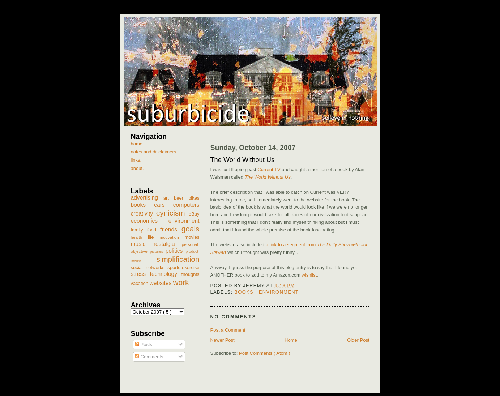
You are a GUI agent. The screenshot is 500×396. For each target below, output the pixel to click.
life (154, 237)
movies (191, 237)
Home (291, 340)
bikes (193, 198)
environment (279, 292)
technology (165, 274)
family (139, 230)
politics (176, 251)
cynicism (172, 213)
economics (149, 221)
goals (190, 229)
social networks (149, 267)
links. (136, 160)
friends (170, 229)
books (244, 292)
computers (186, 205)
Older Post (358, 340)
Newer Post (222, 340)
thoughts (190, 274)
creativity (143, 213)
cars (163, 205)
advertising (147, 198)
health (139, 237)
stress (140, 274)
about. (137, 168)
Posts (143, 344)
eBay (194, 214)
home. (137, 143)
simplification (177, 259)
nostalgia (166, 244)
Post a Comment (227, 330)
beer (181, 198)
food (153, 230)
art (168, 198)
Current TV (268, 169)
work (181, 282)
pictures (158, 252)
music (142, 244)
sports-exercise (183, 267)
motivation (171, 237)
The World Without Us (242, 159)
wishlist (309, 275)
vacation (140, 283)
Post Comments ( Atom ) (264, 353)
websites (161, 283)
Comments (149, 356)
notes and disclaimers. (154, 151)
